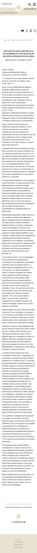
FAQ (18, 539)
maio (16, 13)
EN (13, 40)
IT (24, 40)
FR (21, 40)
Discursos (5, 13)
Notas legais (18, 542)
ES (17, 40)
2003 (11, 13)
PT (32, 40)
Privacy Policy (18, 547)
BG (5, 40)
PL (28, 40)
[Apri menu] (34, 4)
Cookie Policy (18, 544)
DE (9, 40)
